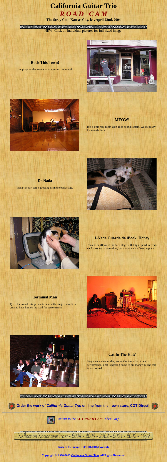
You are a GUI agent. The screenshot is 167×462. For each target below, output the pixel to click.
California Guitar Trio (85, 455)
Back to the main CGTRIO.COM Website (83, 447)
